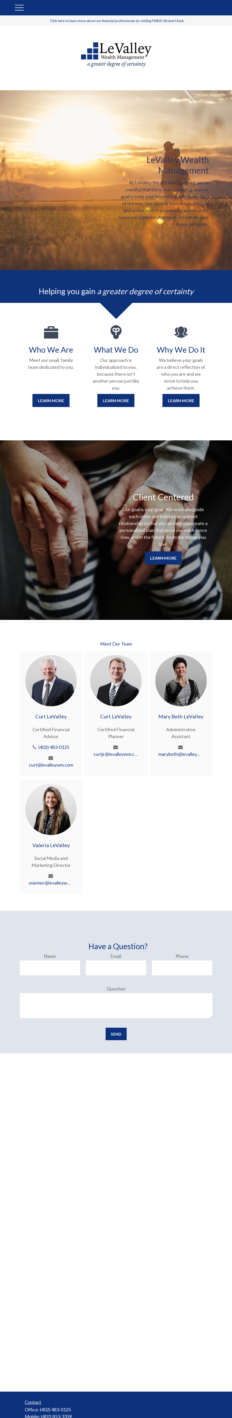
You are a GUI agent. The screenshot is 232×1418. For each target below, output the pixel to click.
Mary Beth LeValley (180, 716)
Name (50, 956)
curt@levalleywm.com (51, 765)
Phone (182, 956)
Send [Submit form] (116, 1034)
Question (116, 988)
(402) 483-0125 (53, 747)
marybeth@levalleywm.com (180, 754)
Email (115, 956)
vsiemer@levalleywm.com (51, 883)
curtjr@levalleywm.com (116, 754)
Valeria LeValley (51, 845)
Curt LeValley (51, 716)
